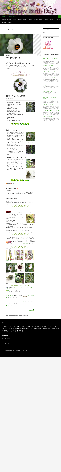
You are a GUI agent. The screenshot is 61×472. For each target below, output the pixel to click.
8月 (7, 315)
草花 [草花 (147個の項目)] (3, 331)
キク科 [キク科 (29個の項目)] (42, 326)
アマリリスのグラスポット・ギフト (49, 71)
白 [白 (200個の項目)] (55, 328)
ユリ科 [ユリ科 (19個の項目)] (56, 326)
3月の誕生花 (14, 19)
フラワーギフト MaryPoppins (22, 243)
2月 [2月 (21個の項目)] (4, 326)
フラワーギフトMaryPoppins (7, 340)
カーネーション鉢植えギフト (48, 116)
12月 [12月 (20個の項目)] (23, 326)
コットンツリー (15, 288)
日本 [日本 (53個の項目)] (44, 328)
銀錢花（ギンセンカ (11, 290)
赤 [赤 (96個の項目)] (12, 331)
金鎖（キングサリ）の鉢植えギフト (49, 77)
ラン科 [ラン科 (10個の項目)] (9, 328)
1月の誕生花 (4, 19)
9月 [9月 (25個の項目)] (16, 326)
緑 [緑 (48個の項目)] (58, 328)
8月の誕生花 (41, 19)
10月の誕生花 (52, 19)
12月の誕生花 (4, 22)
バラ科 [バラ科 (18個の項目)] (45, 326)
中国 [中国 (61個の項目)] (11, 328)
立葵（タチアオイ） (24, 287)
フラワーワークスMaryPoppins (8, 338)
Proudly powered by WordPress (7, 355)
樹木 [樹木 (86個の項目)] (50, 328)
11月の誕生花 (58, 19)
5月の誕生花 (25, 19)
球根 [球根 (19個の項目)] (53, 328)
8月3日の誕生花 (13, 57)
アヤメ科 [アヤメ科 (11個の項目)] (27, 326)
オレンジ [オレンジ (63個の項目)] (32, 326)
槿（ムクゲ (16, 287)
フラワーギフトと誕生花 (14, 350)
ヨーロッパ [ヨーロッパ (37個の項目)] (4, 328)
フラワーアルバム (5, 343)
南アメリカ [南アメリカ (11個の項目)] (32, 328)
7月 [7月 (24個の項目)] (12, 326)
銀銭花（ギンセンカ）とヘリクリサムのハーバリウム (17, 260)
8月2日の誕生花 (9, 295)
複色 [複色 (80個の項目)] (6, 331)
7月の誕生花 (36, 19)
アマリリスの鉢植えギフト (48, 104)
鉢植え (26, 315)
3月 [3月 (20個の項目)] (6, 326)
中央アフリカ (16, 315)
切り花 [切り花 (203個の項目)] (15, 328)
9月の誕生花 (46, 19)
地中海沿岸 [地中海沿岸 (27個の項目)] (37, 328)
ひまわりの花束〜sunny (47, 91)
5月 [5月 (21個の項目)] (9, 326)
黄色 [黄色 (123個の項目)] (21, 331)
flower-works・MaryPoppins (19, 300)
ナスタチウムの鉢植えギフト (48, 65)
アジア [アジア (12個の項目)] (25, 326)
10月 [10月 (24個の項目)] (18, 326)
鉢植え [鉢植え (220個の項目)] (15, 331)
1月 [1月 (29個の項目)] (3, 326)
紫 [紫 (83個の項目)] (56, 328)
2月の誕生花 (9, 19)
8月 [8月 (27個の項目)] (14, 326)
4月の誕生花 (20, 19)
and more (9, 22)
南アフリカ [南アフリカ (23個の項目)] (28, 328)
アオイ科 (11, 315)
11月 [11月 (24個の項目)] (20, 326)
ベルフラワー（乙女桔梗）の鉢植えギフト (51, 110)
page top (32, 310)
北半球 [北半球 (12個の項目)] (24, 328)
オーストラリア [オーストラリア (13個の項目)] (37, 326)
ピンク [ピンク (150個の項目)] (49, 326)
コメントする (11, 59)
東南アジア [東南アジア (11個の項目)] (47, 328)
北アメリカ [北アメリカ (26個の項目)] (20, 328)
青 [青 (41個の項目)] (19, 331)
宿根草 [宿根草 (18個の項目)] (41, 328)
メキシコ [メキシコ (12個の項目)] (53, 326)
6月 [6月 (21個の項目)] (11, 326)
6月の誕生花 (30, 19)
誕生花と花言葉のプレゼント (9, 16)
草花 (23, 315)
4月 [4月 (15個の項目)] (7, 326)
